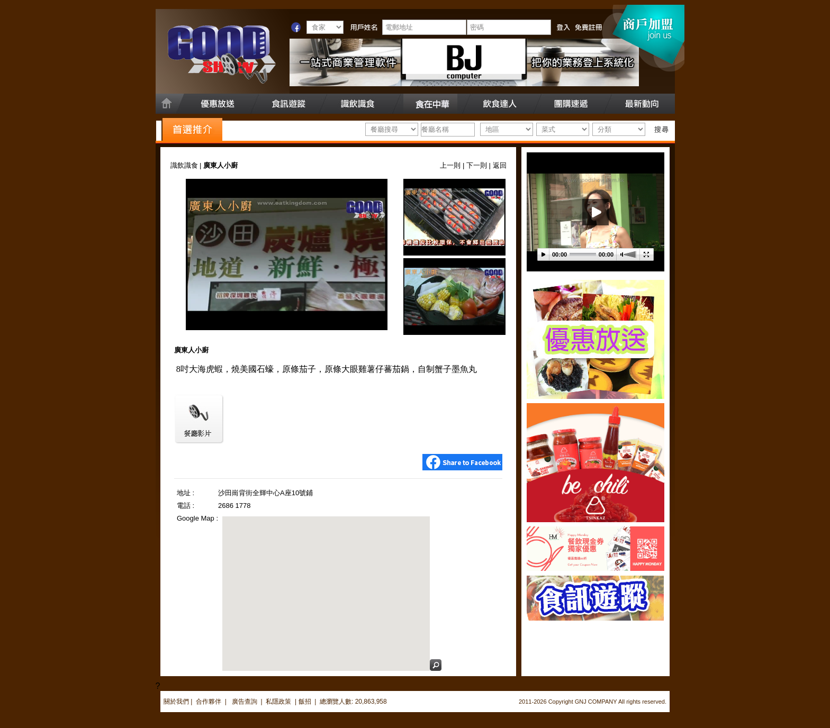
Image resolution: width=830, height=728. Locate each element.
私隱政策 (278, 701)
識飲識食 (184, 165)
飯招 (305, 701)
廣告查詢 (245, 701)
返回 (500, 165)
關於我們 (176, 701)
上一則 (450, 165)
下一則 (476, 165)
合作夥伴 (208, 701)
